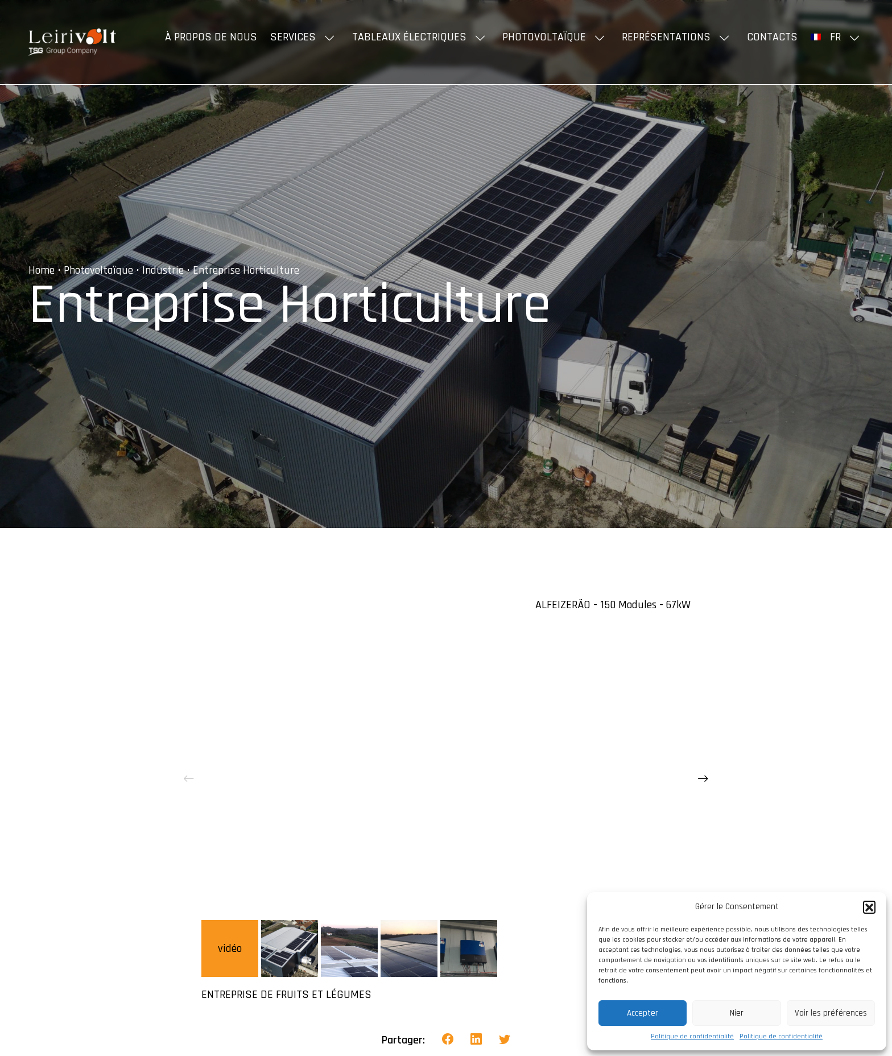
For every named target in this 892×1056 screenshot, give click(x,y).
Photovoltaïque (544, 37)
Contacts (772, 37)
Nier (737, 1013)
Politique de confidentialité (692, 1036)
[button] (869, 907)
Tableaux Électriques (409, 37)
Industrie (163, 270)
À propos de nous (211, 37)
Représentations (666, 37)
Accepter (642, 1013)
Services (293, 37)
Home (41, 270)
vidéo (230, 948)
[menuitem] (837, 37)
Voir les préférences (831, 1013)
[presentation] (189, 779)
